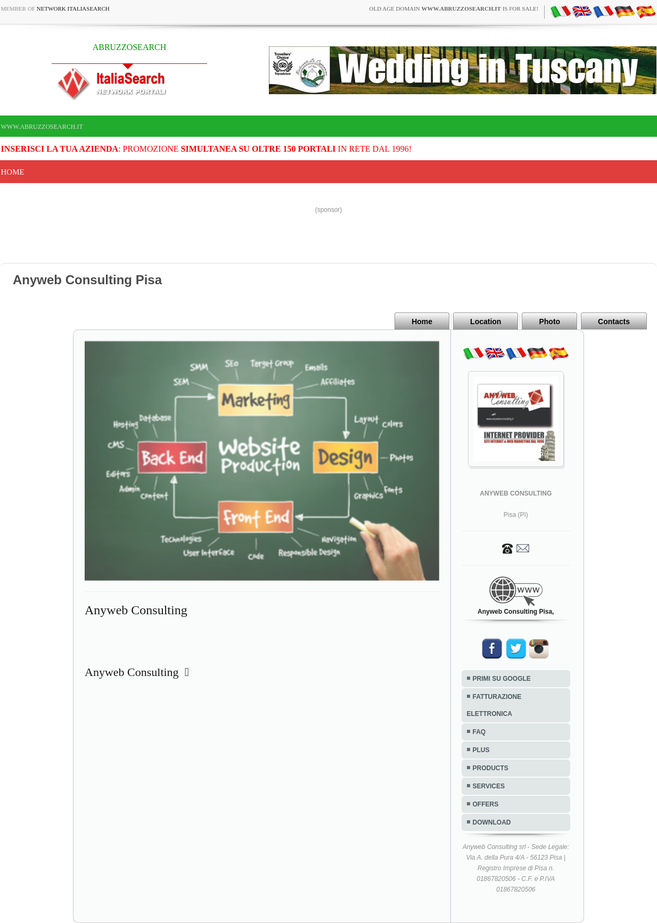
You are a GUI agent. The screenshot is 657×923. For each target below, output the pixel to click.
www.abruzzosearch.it (42, 126)
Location (485, 321)
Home (12, 172)
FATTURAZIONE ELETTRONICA (494, 705)
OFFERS (486, 804)
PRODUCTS (490, 768)
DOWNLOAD (492, 822)
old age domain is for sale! (453, 8)
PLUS (481, 750)
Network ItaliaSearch (73, 8)
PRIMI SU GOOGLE (502, 678)
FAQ (479, 732)
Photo (549, 321)
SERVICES (489, 786)
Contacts (614, 321)
